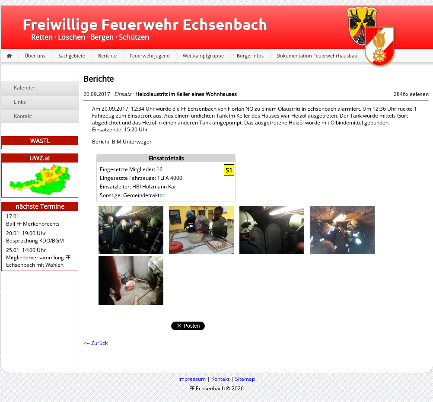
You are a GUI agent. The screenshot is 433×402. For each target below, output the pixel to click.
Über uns (35, 55)
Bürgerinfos (250, 55)
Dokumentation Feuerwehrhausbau (317, 55)
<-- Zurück (95, 343)
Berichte (107, 55)
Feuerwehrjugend (150, 55)
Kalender (24, 87)
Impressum (192, 379)
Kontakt (23, 116)
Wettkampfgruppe (203, 55)
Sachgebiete (71, 55)
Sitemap (245, 379)
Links (20, 101)
